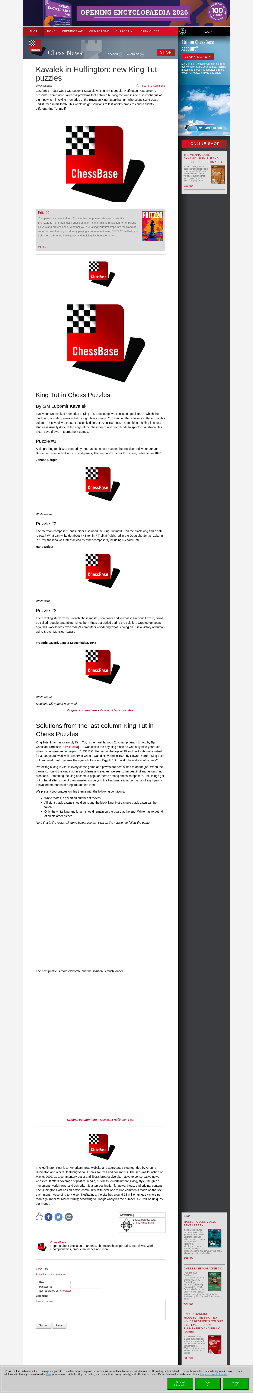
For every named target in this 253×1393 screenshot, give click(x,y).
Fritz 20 (43, 212)
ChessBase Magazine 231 (203, 1268)
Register (66, 1290)
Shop (33, 31)
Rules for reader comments (51, 1274)
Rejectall (208, 1384)
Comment (42, 1295)
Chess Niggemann (143, 1222)
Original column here (82, 710)
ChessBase (58, 1242)
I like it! (145, 85)
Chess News (65, 53)
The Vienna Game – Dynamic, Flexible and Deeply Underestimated (203, 158)
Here (48, 1374)
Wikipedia (71, 747)
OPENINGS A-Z (72, 31)
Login (208, 31)
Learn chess (149, 31)
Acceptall (235, 1384)
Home (51, 31)
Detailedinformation (180, 1384)
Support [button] (124, 31)
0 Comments (158, 85)
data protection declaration (213, 1374)
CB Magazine (99, 31)
